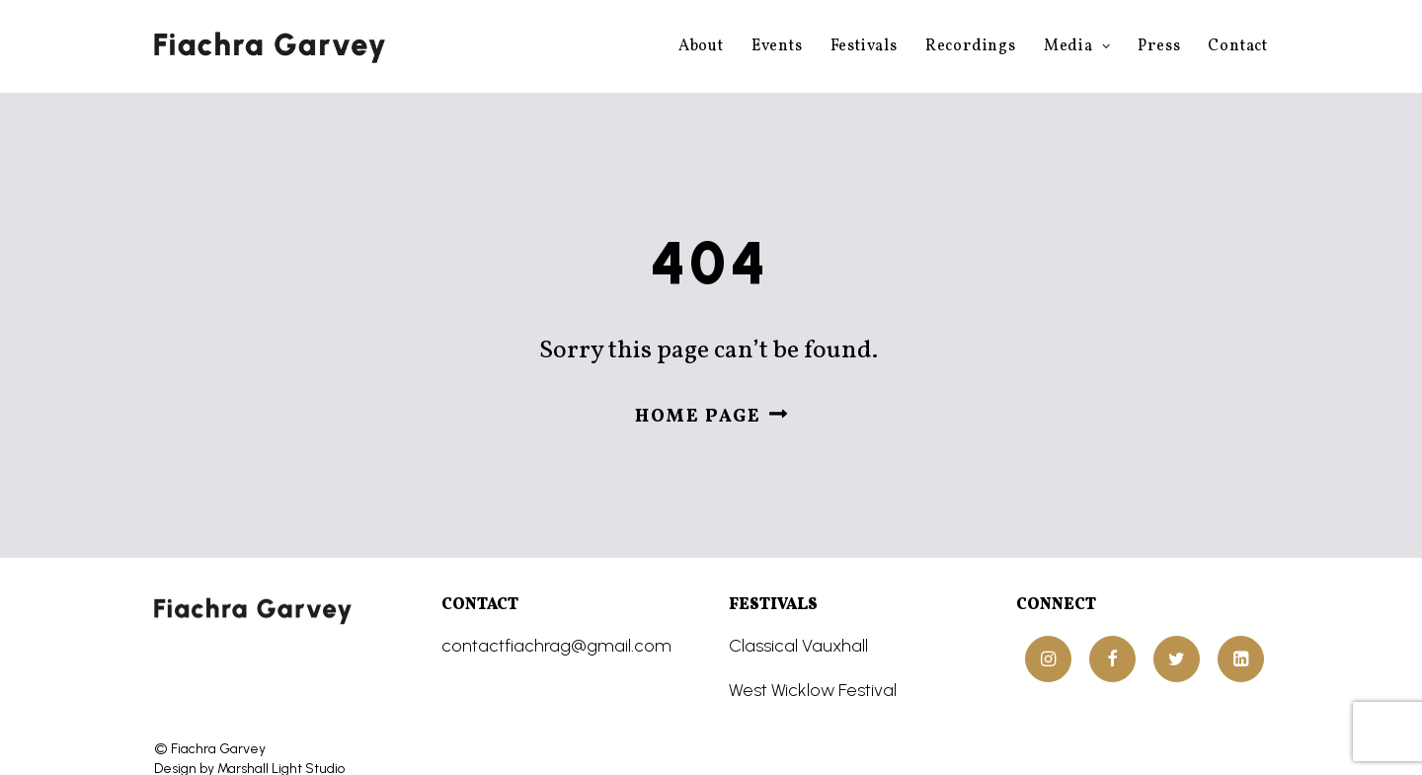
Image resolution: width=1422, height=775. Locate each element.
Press (1159, 46)
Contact (1238, 46)
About (701, 46)
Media (1077, 46)
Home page (711, 397)
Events (777, 46)
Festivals (864, 46)
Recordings (970, 46)
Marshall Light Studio (281, 729)
